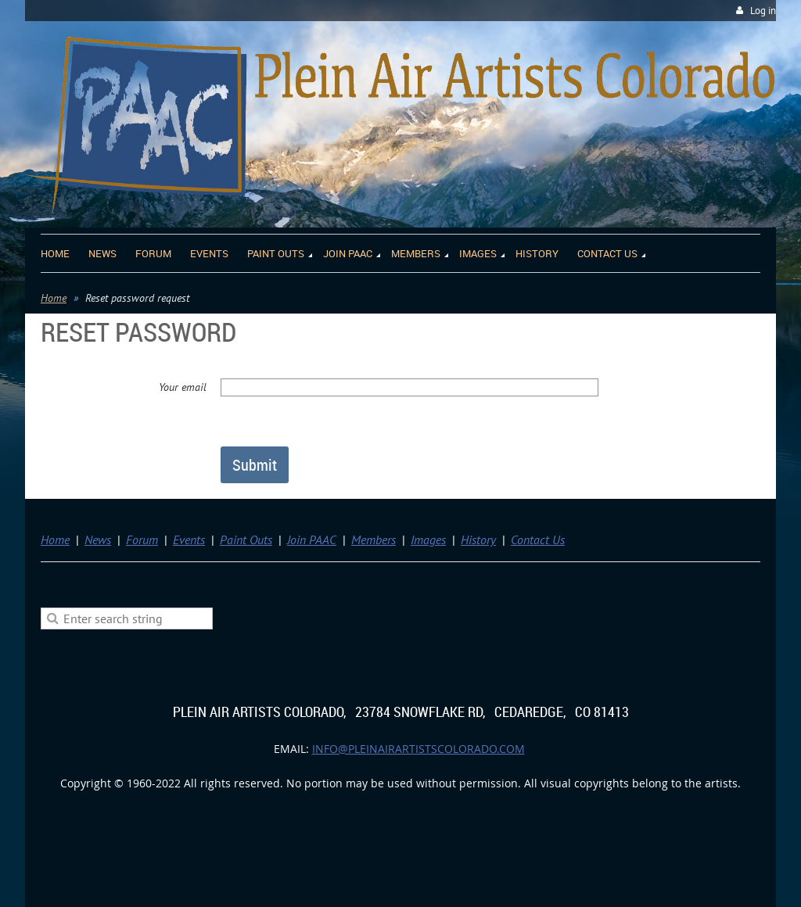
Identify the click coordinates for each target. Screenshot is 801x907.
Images (428, 539)
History (478, 539)
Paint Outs (246, 539)
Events (189, 539)
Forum (142, 539)
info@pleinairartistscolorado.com (418, 748)
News (97, 539)
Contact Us (538, 539)
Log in (763, 10)
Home (53, 298)
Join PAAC (311, 539)
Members (373, 539)
